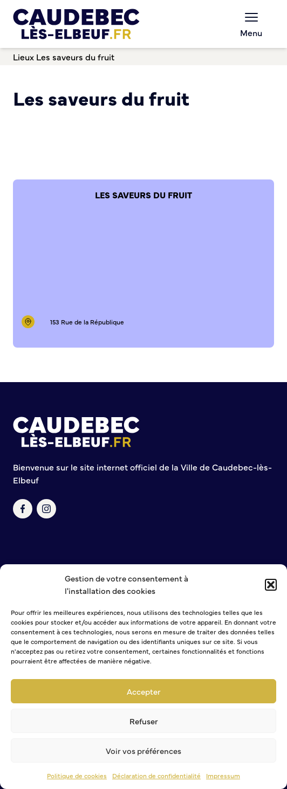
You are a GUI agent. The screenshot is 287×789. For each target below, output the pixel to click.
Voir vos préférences (143, 750)
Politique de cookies (77, 775)
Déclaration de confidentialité (156, 775)
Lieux (23, 57)
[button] (270, 584)
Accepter (144, 691)
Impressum (223, 775)
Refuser (143, 720)
